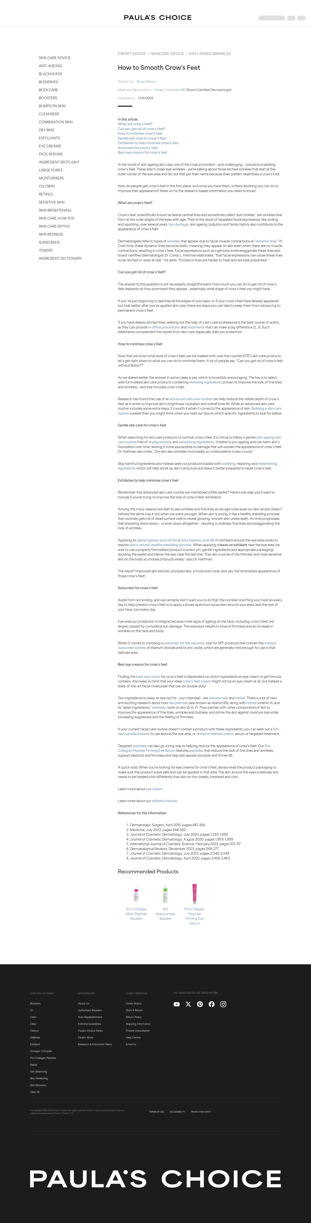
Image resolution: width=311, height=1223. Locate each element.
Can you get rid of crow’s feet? (141, 128)
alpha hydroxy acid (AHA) (157, 539)
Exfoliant (35, 1044)
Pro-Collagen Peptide (43, 1058)
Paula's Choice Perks (90, 1030)
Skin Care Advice (55, 57)
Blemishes (48, 81)
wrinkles (173, 240)
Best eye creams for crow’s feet (142, 152)
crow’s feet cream (196, 680)
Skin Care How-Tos (56, 218)
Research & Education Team (95, 1044)
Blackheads (50, 73)
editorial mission (164, 800)
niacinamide (218, 697)
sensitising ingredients (196, 441)
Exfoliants (49, 137)
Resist (33, 1064)
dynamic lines (266, 240)
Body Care (48, 89)
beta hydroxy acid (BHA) (200, 539)
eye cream (154, 788)
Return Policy (133, 1017)
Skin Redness (51, 234)
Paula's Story (85, 1037)
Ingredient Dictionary (60, 258)
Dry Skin (46, 129)
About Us (83, 1003)
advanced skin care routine (191, 398)
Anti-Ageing (50, 65)
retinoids (159, 707)
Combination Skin (56, 121)
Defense (35, 1037)
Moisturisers (51, 177)
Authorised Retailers (90, 1010)
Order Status (133, 1003)
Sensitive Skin (52, 201)
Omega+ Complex (41, 1051)
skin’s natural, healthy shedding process (160, 544)
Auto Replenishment (90, 1017)
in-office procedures (164, 326)
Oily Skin (47, 185)
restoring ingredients (205, 381)
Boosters (48, 97)
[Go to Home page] (157, 18)
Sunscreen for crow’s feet (138, 147)
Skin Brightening (55, 210)
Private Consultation (138, 1030)
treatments (196, 326)
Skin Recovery (38, 1085)
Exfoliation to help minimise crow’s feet (148, 142)
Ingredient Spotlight (59, 161)
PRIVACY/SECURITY (201, 1111)
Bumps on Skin (52, 105)
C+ (31, 1010)
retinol (240, 697)
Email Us (131, 1044)
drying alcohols (160, 441)
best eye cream (148, 676)
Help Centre (133, 1037)
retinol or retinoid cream (214, 733)
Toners (45, 250)
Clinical (34, 1030)
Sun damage (179, 224)
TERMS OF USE (156, 1111)
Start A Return (134, 1010)
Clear (33, 1024)
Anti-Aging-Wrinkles (210, 53)
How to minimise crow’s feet (140, 133)
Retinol (46, 193)
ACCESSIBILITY (177, 1111)
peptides (140, 745)
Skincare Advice (167, 53)
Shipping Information (138, 1024)
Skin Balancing (38, 1071)
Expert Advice (132, 53)
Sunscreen (49, 242)
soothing (228, 463)
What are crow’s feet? (135, 123)
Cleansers (49, 113)
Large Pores (50, 169)
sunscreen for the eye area (183, 642)
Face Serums (50, 153)
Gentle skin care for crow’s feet (142, 138)
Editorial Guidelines (89, 1024)
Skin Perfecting (39, 1078)
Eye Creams (50, 145)
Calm (33, 1017)
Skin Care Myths (54, 226)
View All (34, 1092)
